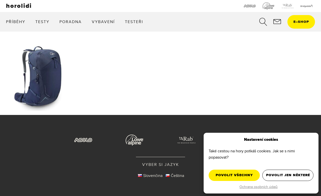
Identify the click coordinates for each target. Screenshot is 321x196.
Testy (42, 22)
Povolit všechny (234, 175)
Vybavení (103, 22)
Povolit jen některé (288, 175)
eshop (301, 21)
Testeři (134, 22)
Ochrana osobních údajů (258, 186)
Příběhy (15, 22)
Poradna (70, 22)
